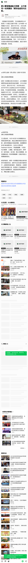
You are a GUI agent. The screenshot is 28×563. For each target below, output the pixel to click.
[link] (5, 561)
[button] (2, 561)
